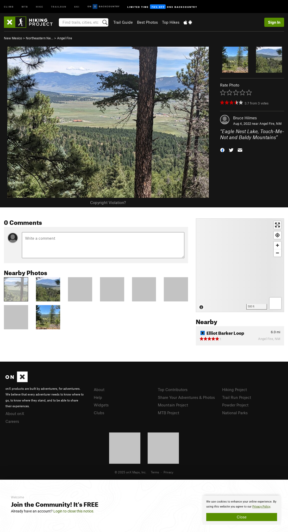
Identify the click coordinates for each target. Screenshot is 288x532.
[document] (241, 510)
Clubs (99, 412)
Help (98, 397)
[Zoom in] (277, 245)
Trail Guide (123, 22)
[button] (222, 149)
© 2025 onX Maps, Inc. (130, 472)
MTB (25, 6)
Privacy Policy (261, 506)
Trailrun (58, 6)
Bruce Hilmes (245, 117)
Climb (9, 6)
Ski (77, 6)
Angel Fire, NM (270, 123)
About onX (14, 413)
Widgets (101, 405)
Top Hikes (170, 22)
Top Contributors (172, 389)
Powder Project (235, 405)
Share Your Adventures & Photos (186, 397)
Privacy (168, 472)
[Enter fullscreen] (277, 225)
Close (242, 517)
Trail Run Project (236, 397)
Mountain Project (173, 405)
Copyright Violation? (108, 202)
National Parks (235, 412)
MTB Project (168, 412)
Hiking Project (234, 389)
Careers (12, 421)
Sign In (274, 22)
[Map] (240, 265)
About (99, 389)
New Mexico (13, 38)
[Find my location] (277, 235)
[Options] (275, 303)
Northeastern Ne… (39, 38)
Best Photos (147, 22)
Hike (39, 6)
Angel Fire (64, 38)
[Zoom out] (277, 253)
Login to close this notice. (73, 511)
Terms (155, 472)
